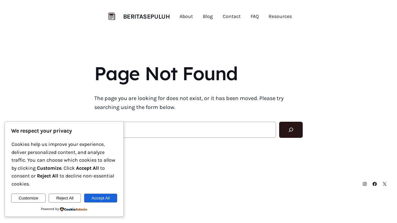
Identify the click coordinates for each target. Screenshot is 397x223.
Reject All (65, 198)
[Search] (291, 130)
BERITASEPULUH (146, 16)
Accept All (100, 198)
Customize (28, 198)
